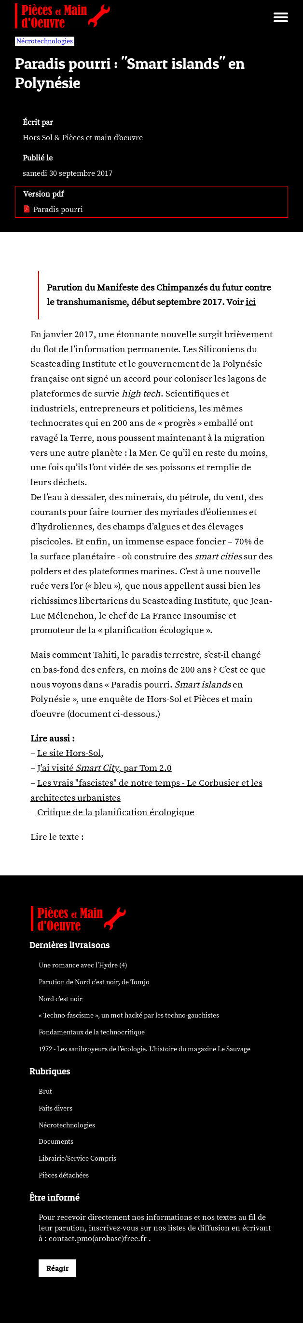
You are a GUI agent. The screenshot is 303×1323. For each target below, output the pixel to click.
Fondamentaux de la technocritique (92, 1032)
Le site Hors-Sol (69, 753)
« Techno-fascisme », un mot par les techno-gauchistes (129, 1015)
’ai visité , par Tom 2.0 (106, 768)
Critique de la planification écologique (115, 812)
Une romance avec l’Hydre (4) (83, 965)
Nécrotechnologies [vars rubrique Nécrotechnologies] (44, 41)
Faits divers (55, 1108)
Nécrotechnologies (67, 1125)
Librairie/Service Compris (77, 1158)
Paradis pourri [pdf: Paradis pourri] (53, 209)
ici (251, 302)
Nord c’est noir (61, 999)
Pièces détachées (64, 1175)
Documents (56, 1141)
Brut (45, 1091)
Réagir (57, 1268)
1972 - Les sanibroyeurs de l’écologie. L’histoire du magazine (144, 1049)
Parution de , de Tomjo (94, 982)
